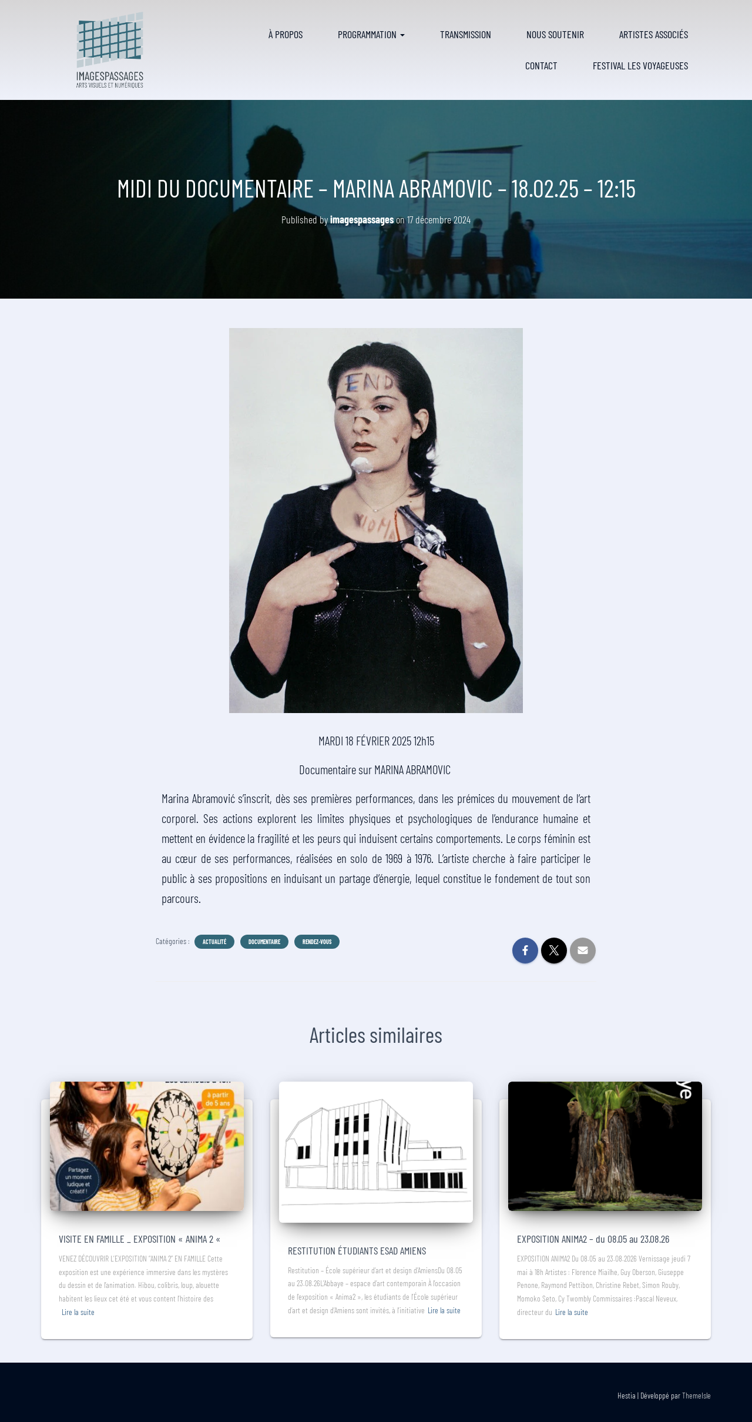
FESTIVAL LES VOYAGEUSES (640, 65)
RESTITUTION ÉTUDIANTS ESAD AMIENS (357, 1250)
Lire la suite (78, 1312)
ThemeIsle (696, 1395)
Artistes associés (653, 34)
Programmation (371, 34)
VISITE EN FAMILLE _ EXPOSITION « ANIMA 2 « (141, 1238)
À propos (285, 34)
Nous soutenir (555, 34)
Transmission (465, 34)
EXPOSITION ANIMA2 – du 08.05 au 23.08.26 (593, 1238)
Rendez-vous (317, 941)
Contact (541, 65)
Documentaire (264, 941)
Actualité (214, 941)
